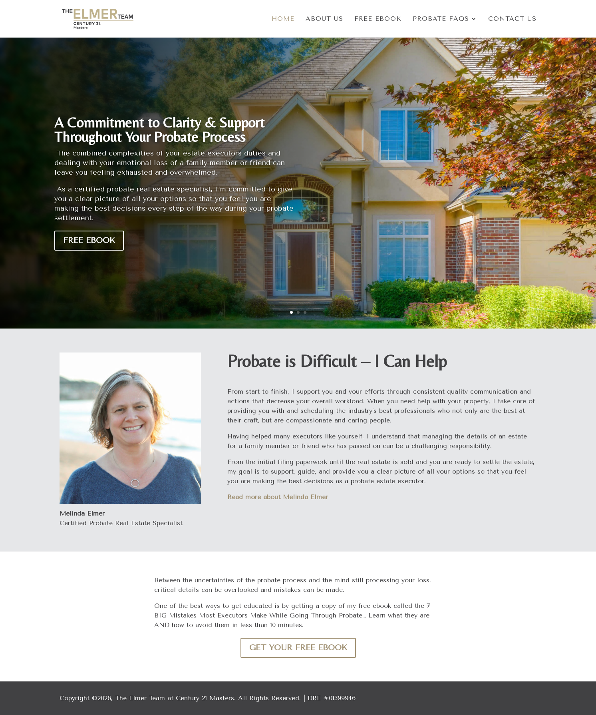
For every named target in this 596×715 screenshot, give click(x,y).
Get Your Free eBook (298, 647)
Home (283, 19)
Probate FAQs (441, 19)
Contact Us (512, 19)
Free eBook (377, 19)
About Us (324, 19)
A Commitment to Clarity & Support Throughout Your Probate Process (159, 129)
